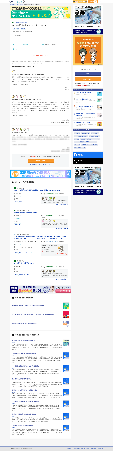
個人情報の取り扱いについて (79, 448)
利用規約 (69, 448)
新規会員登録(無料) (41, 160)
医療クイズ (77, 144)
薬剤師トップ (13, 4)
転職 (84, 147)
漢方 (20, 224)
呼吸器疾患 (23, 28)
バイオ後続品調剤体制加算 (80, 136)
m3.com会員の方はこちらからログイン (40, 164)
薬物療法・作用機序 (94, 136)
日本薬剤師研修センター (21, 22)
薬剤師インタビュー (91, 142)
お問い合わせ (93, 448)
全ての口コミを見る (62, 204)
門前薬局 (76, 139)
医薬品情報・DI (22, 274)
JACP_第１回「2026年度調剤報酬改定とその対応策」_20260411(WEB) (37, 190)
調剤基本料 (77, 133)
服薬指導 (83, 139)
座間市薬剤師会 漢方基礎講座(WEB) (25, 212)
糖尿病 (20, 252)
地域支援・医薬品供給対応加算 (89, 144)
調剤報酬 (20, 201)
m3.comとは (100, 448)
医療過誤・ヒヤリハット (93, 139)
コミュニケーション (27, 252)
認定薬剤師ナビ (20, 4)
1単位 (14, 28)
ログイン (100, 1)
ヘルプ (87, 448)
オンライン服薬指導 (79, 142)
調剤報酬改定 (94, 133)
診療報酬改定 (77, 147)
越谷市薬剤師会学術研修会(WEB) (24, 263)
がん (18, 28)
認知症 (28, 274)
